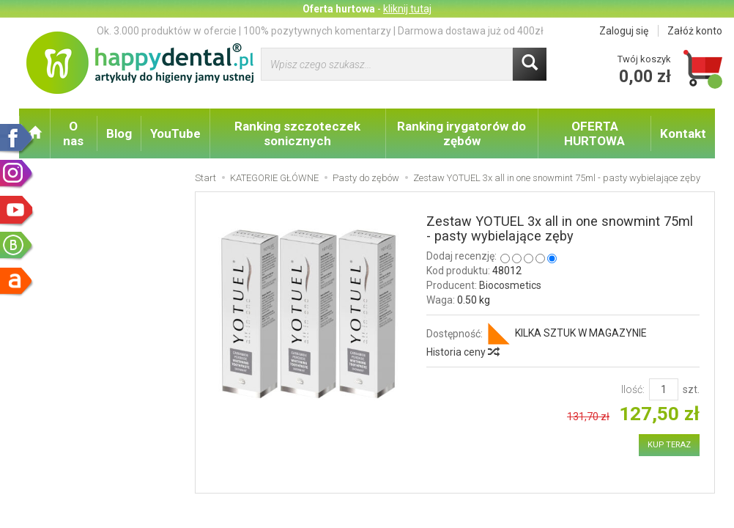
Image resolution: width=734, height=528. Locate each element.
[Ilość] (663, 389)
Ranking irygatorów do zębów (461, 133)
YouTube (175, 133)
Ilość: (633, 389)
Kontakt (683, 133)
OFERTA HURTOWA (594, 133)
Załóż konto (694, 31)
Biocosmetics (510, 285)
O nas (73, 133)
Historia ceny (462, 352)
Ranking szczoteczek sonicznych (297, 133)
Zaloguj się (623, 31)
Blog (119, 133)
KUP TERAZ (669, 445)
